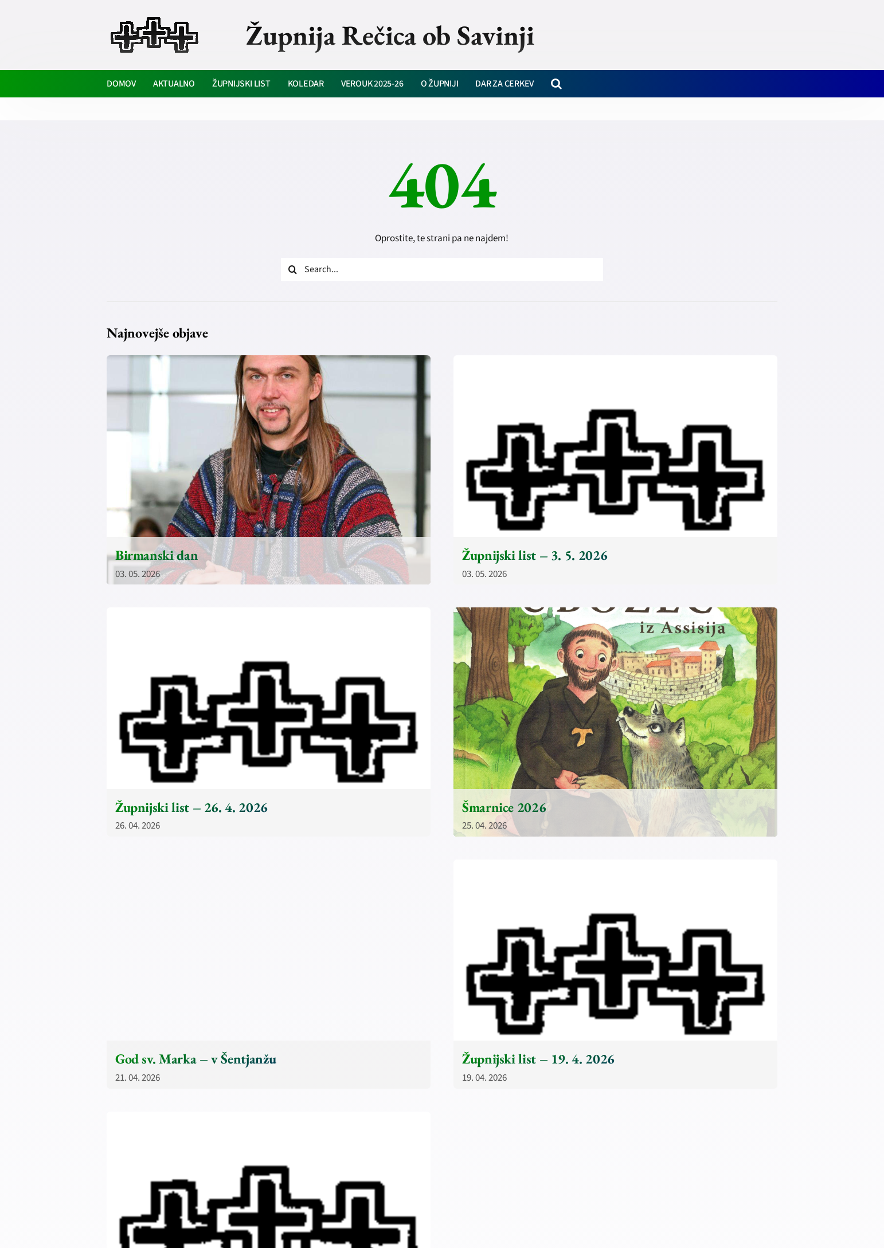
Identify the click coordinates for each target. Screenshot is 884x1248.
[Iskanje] (292, 269)
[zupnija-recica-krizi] (154, 18)
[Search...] (442, 269)
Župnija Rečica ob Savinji (390, 35)
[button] (556, 83)
